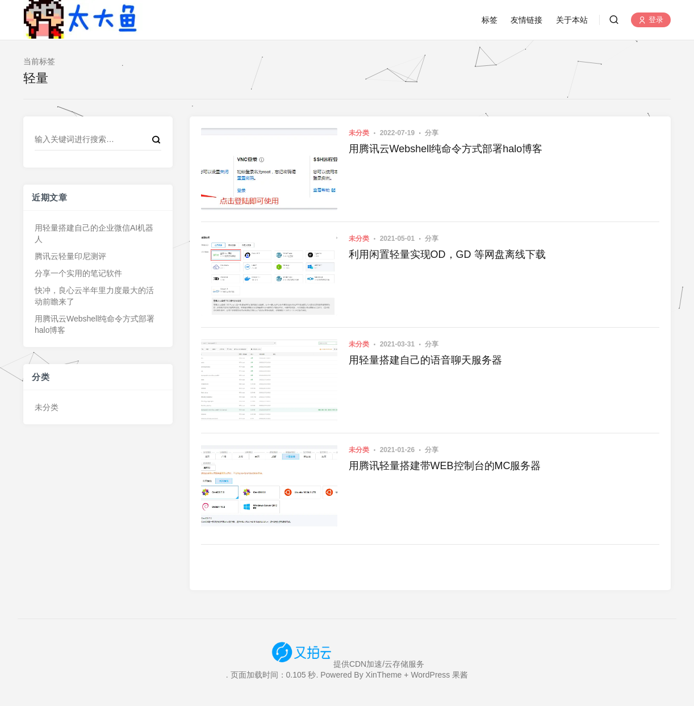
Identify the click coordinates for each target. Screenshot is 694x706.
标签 (489, 19)
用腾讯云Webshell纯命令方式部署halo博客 (94, 324)
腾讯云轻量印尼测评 (70, 256)
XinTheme (384, 674)
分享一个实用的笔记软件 (78, 273)
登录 (650, 20)
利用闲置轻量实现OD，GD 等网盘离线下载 (447, 254)
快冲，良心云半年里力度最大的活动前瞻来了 (94, 296)
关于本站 (572, 19)
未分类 (46, 407)
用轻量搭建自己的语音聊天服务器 (425, 360)
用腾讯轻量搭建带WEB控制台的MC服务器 (445, 465)
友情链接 (526, 19)
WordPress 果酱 (439, 674)
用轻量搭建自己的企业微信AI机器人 (94, 233)
